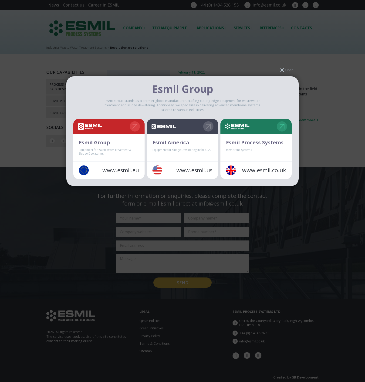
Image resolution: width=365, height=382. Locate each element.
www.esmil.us (194, 170)
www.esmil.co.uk (264, 170)
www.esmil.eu (120, 170)
